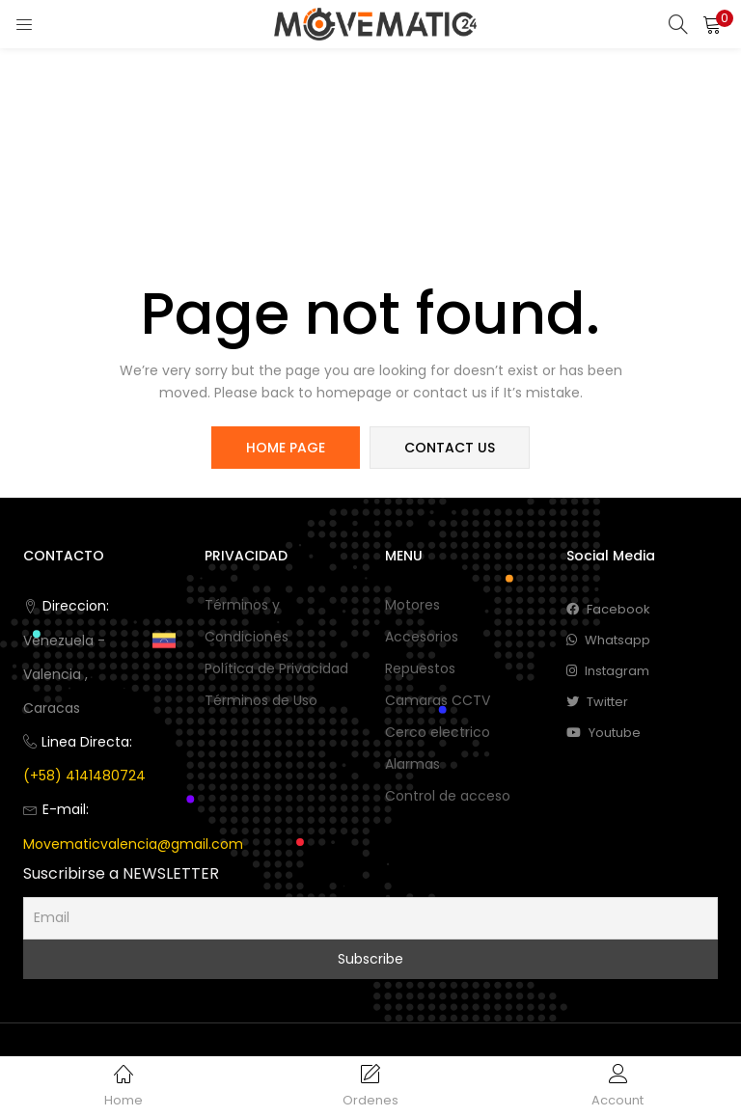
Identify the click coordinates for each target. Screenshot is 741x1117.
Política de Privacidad (276, 668)
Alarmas (412, 764)
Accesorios (421, 636)
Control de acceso (447, 795)
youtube (603, 732)
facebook (608, 609)
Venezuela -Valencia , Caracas (64, 674)
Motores (412, 604)
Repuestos (420, 668)
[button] (712, 24)
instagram (607, 671)
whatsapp (608, 640)
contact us (449, 447)
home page (285, 447)
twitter (597, 702)
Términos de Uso (261, 700)
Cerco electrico (437, 732)
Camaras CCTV (437, 700)
